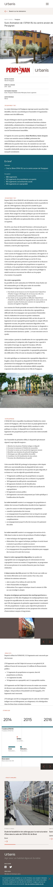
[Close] (49, 878)
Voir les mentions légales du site (34, 884)
